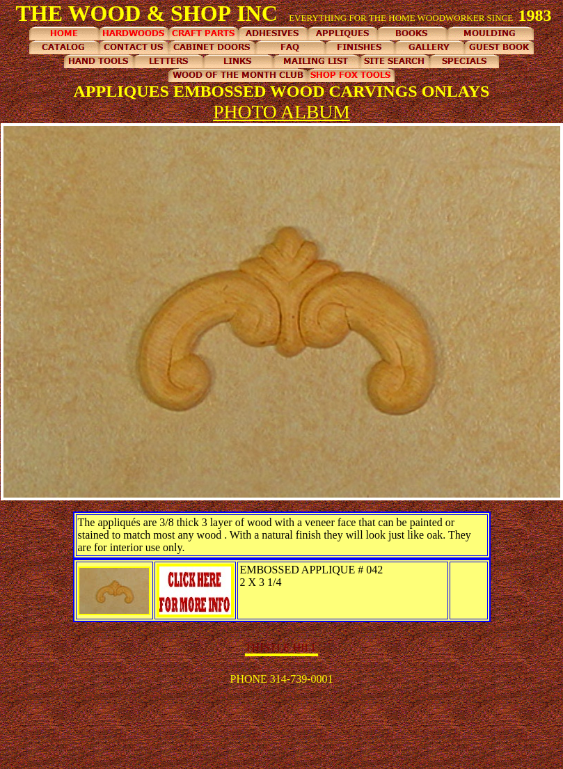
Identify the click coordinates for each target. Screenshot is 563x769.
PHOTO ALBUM (281, 111)
